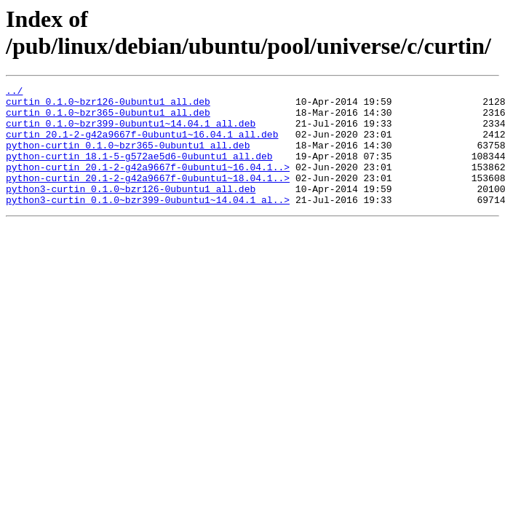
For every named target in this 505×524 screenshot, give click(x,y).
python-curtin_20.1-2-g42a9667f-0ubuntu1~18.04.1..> (148, 197)
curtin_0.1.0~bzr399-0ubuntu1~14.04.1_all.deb (130, 131)
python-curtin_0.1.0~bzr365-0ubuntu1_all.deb (128, 157)
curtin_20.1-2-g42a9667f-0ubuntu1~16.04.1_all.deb (142, 144)
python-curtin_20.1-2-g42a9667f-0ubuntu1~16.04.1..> (148, 184)
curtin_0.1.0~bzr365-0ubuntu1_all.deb (108, 118)
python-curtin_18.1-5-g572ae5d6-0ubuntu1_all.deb (139, 171)
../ (14, 92)
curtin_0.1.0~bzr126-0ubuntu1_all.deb (108, 105)
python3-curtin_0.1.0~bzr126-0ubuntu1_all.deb (130, 210)
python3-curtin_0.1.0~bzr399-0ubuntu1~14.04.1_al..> (148, 223)
